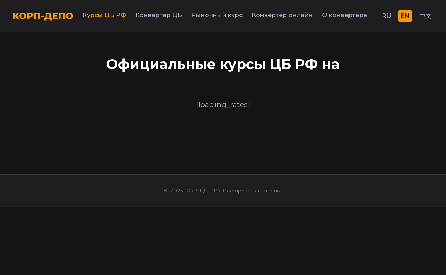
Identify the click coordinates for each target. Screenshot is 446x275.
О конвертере (344, 15)
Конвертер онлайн (282, 15)
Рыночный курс (217, 15)
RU (386, 15)
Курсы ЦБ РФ (104, 15)
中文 (425, 15)
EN (405, 15)
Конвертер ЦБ (158, 15)
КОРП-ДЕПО (42, 15)
